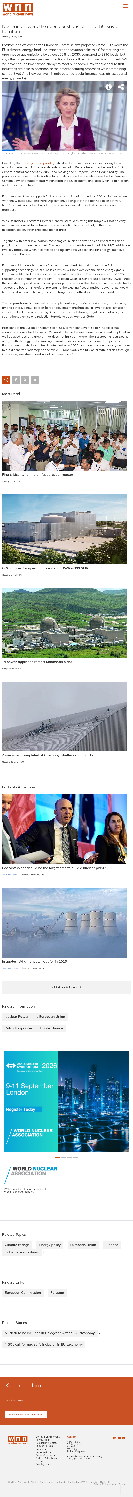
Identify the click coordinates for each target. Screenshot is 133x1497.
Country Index (43, 1464)
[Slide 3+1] (75, 1158)
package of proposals (37, 163)
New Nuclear (42, 1440)
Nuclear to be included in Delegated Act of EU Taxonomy (50, 1333)
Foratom (57, 1293)
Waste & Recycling (45, 1455)
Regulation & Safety (46, 1443)
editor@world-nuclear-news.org (84, 1456)
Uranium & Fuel (43, 1452)
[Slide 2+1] (69, 1158)
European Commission (23, 1293)
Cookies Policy (117, 1485)
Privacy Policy (101, 1485)
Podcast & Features (46, 1458)
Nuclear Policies (44, 1446)
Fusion (39, 1461)
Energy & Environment (47, 1437)
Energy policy (50, 1245)
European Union (83, 1245)
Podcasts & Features (10, 875)
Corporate (41, 1449)
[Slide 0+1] (57, 1158)
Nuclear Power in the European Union (35, 1017)
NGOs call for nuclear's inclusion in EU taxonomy (44, 1345)
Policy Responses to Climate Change (34, 1028)
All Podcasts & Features (65, 987)
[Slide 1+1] (63, 1158)
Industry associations (22, 1252)
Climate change (17, 1245)
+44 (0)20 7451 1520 (78, 1459)
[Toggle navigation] (125, 6)
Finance (112, 1245)
